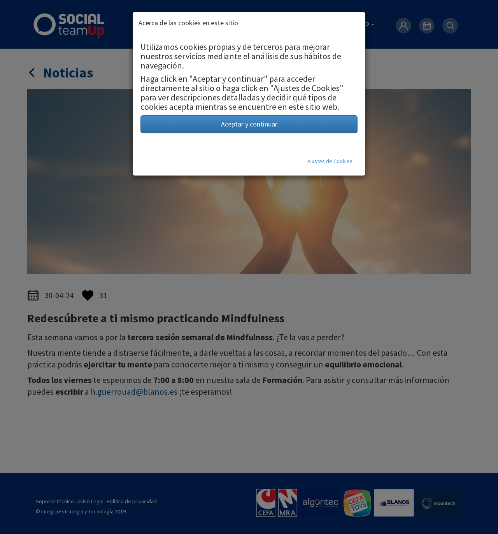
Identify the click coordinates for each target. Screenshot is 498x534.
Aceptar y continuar (249, 123)
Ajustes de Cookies (329, 161)
